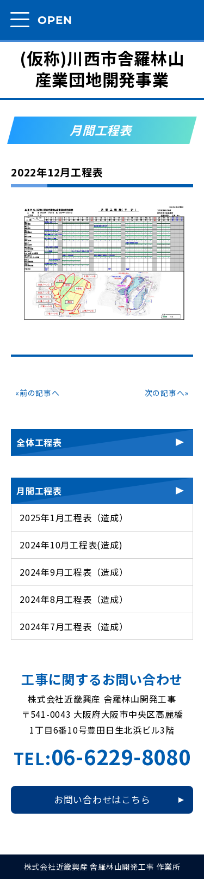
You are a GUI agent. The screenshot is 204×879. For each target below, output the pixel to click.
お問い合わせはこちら (102, 799)
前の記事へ (40, 392)
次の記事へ (165, 392)
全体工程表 (39, 442)
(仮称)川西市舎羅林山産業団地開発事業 (102, 68)
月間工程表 (39, 490)
